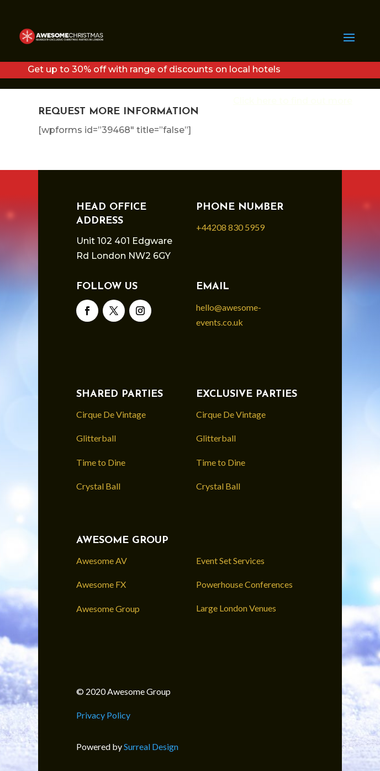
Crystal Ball (98, 486)
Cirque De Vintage (111, 414)
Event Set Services (230, 560)
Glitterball (96, 438)
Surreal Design (151, 746)
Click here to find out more (292, 100)
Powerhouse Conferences (244, 584)
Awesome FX (101, 584)
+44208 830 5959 (230, 227)
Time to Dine (100, 462)
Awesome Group (108, 608)
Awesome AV (101, 560)
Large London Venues (236, 608)
